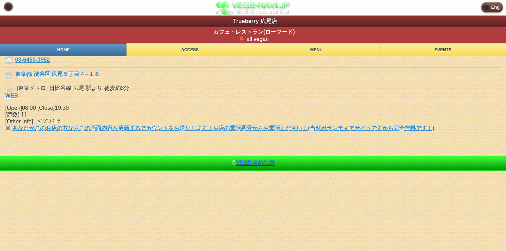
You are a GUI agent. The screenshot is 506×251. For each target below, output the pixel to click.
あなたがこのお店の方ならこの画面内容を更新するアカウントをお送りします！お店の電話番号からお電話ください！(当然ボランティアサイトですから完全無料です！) (223, 128)
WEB (11, 96)
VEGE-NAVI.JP (255, 163)
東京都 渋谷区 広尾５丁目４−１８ (57, 74)
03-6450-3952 (32, 60)
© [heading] (253, 163)
